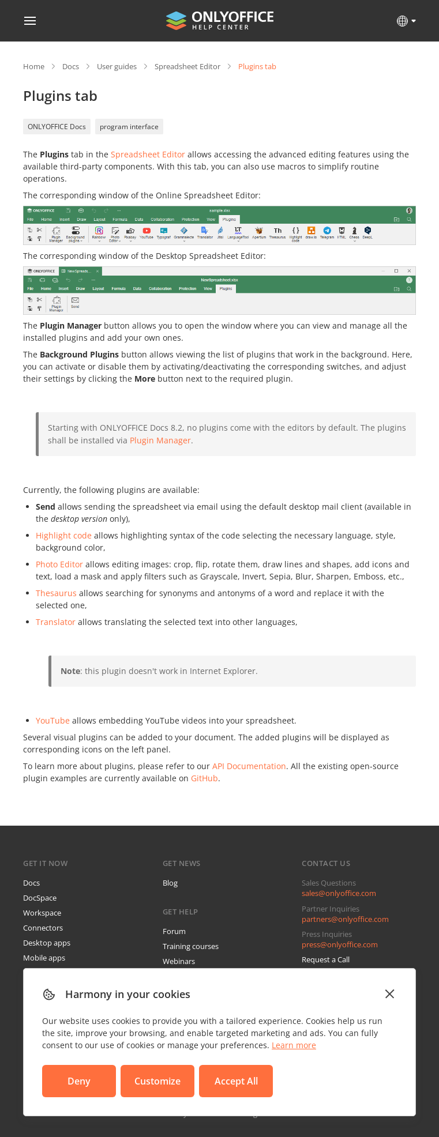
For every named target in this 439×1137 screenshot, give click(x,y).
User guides (117, 66)
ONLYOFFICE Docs (57, 126)
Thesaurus (56, 593)
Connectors (43, 928)
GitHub (204, 778)
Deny (79, 1081)
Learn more (294, 1045)
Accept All (236, 1081)
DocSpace (40, 898)
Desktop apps (46, 943)
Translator (56, 621)
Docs (70, 66)
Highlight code (64, 535)
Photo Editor (59, 564)
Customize (157, 1081)
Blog (170, 883)
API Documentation (249, 765)
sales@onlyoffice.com (339, 893)
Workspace (42, 913)
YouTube (53, 720)
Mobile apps (44, 957)
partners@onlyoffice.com (345, 919)
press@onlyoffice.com (340, 944)
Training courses (191, 946)
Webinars (179, 961)
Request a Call (326, 959)
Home (33, 66)
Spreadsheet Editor (187, 66)
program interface (129, 126)
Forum (174, 931)
